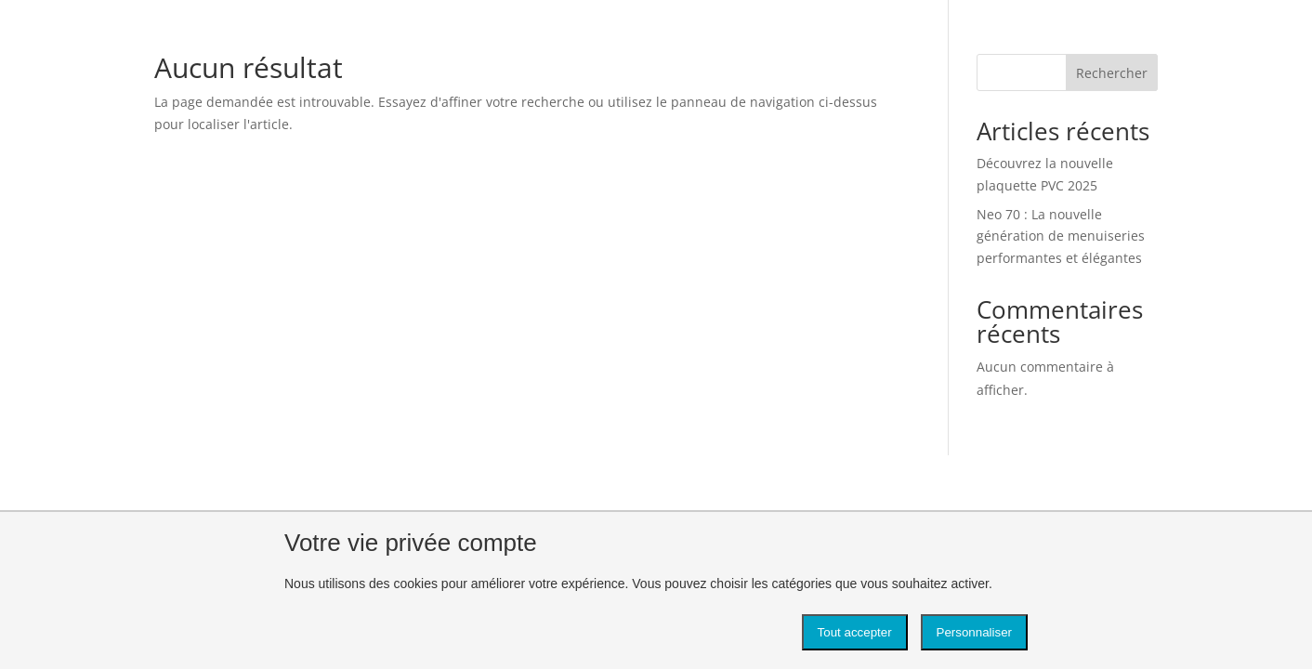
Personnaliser (975, 632)
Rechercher (1112, 73)
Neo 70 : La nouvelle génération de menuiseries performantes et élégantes (1061, 236)
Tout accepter (855, 632)
